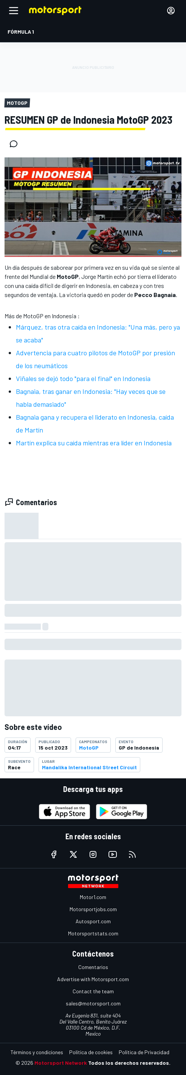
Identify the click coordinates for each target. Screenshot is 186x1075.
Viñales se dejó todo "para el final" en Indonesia (83, 378)
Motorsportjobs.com (93, 909)
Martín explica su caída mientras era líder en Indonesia (94, 443)
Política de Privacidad (144, 1052)
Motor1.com (93, 897)
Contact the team (93, 991)
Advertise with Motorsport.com (93, 979)
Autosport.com (93, 921)
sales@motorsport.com (93, 1003)
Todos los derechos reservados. (129, 1062)
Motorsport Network (60, 1062)
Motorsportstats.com (93, 933)
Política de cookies (91, 1052)
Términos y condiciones (37, 1052)
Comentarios (93, 967)
